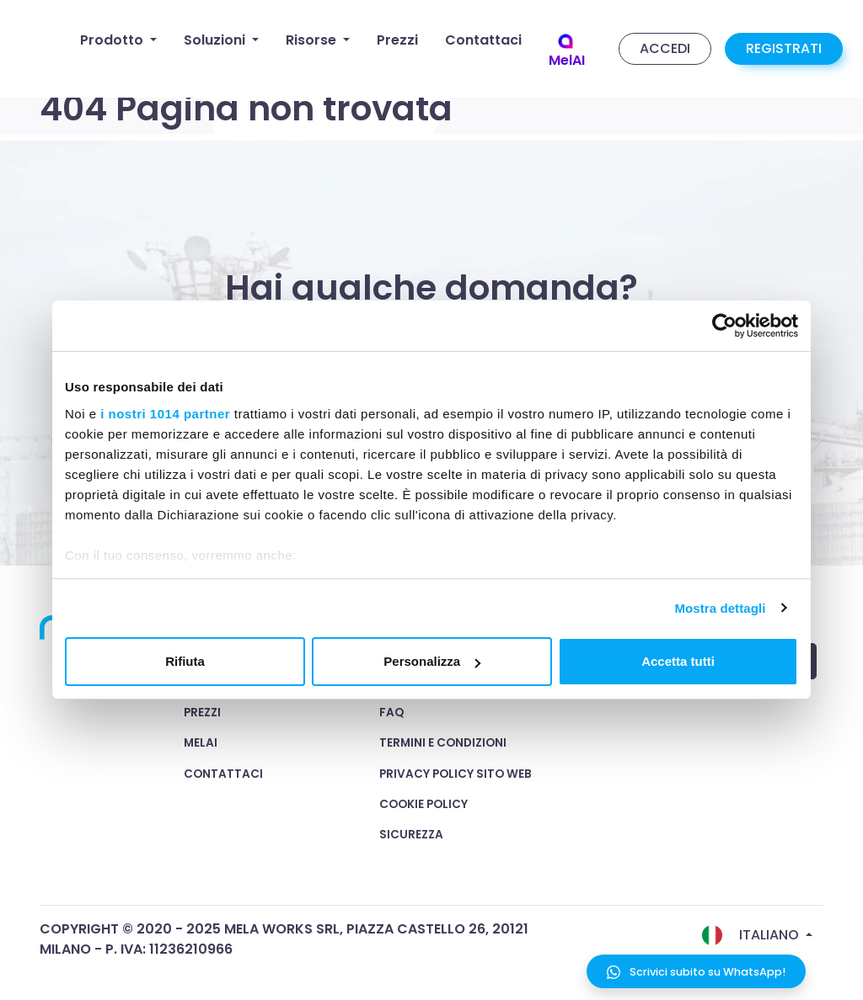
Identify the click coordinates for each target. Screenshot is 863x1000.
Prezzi (202, 713)
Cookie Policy (423, 804)
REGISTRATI (784, 48)
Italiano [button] (752, 935)
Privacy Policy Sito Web (455, 774)
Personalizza (431, 661)
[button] (118, 40)
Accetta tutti (678, 661)
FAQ (391, 713)
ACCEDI (665, 48)
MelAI (200, 743)
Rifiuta (185, 661)
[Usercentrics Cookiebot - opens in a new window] (724, 325)
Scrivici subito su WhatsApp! (696, 972)
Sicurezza (411, 835)
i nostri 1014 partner (165, 414)
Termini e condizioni (443, 743)
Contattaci (223, 774)
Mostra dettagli (719, 608)
